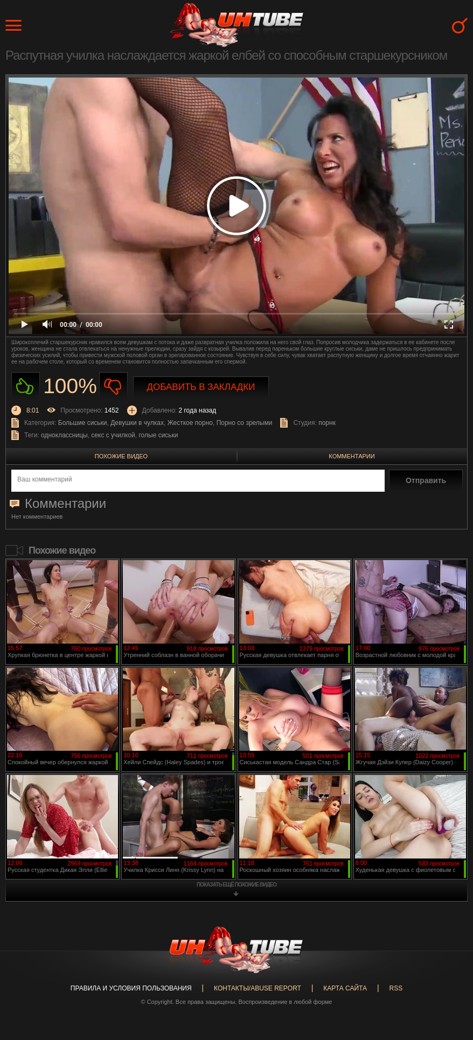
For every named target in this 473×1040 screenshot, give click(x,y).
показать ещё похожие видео (236, 885)
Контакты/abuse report (257, 988)
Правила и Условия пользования (131, 988)
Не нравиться (113, 386)
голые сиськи (158, 435)
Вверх (448, 978)
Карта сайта (345, 988)
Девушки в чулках (137, 423)
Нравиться (25, 386)
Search (460, 25)
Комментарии (351, 456)
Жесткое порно (190, 423)
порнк (327, 423)
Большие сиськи (82, 423)
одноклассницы (64, 435)
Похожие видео (121, 456)
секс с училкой (113, 435)
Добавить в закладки (201, 387)
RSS (395, 988)
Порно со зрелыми (245, 423)
